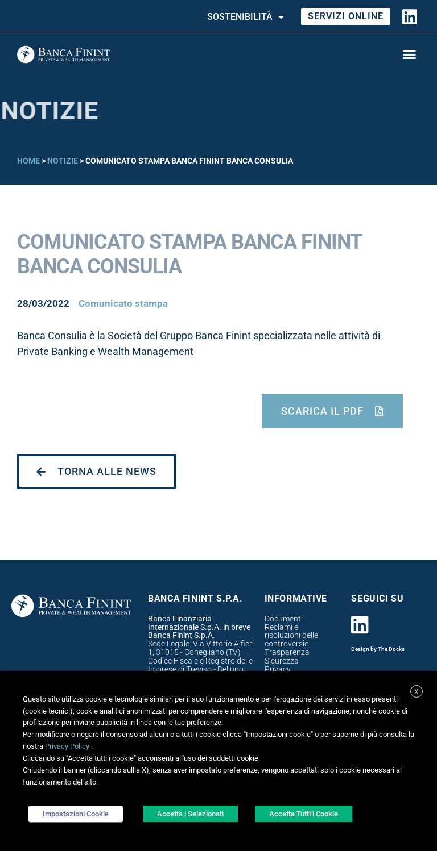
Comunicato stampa (123, 303)
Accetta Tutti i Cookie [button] (303, 814)
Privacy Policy (67, 746)
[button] (409, 54)
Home (28, 160)
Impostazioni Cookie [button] (76, 814)
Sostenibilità (245, 17)
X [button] (416, 692)
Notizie (62, 160)
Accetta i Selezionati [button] (190, 814)
